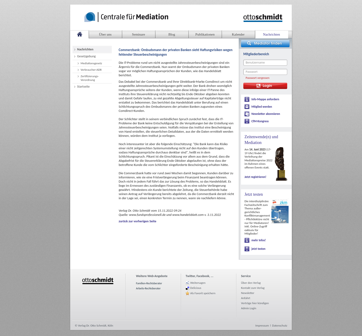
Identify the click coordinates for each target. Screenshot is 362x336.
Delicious (195, 288)
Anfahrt (245, 298)
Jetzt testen (253, 194)
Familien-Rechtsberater (149, 283)
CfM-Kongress (260, 121)
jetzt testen (258, 248)
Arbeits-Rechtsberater (148, 288)
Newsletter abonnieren (265, 114)
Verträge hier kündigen (255, 303)
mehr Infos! (258, 240)
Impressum (262, 325)
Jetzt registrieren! (255, 177)
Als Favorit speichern (202, 293)
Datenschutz (279, 325)
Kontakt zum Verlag (253, 288)
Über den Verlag (251, 282)
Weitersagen (197, 282)
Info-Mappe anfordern (265, 99)
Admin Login (248, 308)
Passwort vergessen (257, 77)
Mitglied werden (261, 106)
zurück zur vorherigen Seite (137, 221)
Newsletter (247, 293)
